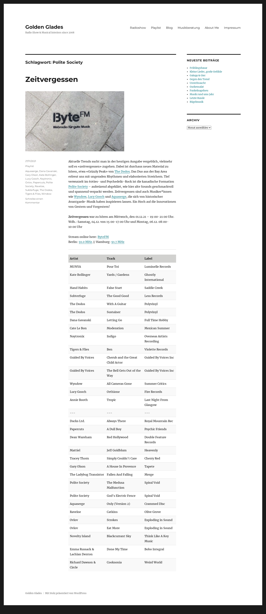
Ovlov (28, 182)
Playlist (156, 27)
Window (46, 193)
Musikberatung (189, 27)
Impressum (232, 27)
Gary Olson (31, 174)
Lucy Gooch (96, 196)
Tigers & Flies (32, 193)
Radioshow (138, 27)
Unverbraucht (198, 83)
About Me (212, 27)
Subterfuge (32, 190)
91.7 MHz (117, 242)
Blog (169, 27)
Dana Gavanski (48, 171)
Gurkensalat (197, 86)
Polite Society (78, 186)
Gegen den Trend (199, 79)
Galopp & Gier (198, 75)
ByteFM (103, 237)
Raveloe (39, 186)
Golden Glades (44, 27)
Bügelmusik (196, 101)
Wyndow (80, 196)
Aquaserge (118, 196)
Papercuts (39, 182)
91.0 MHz (85, 242)
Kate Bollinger (47, 174)
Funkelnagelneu (199, 90)
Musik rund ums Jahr (202, 94)
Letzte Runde (197, 98)
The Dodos (122, 171)
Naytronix (46, 178)
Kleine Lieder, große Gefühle (206, 71)
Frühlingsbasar (198, 67)
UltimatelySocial (162, 611)
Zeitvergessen (51, 79)
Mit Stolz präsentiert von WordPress (66, 593)
